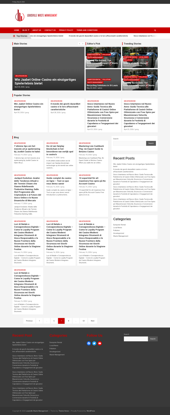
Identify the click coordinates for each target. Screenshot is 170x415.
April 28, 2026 (55, 112)
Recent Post (22, 335)
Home (16, 30)
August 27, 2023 (92, 66)
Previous (29, 321)
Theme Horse (64, 411)
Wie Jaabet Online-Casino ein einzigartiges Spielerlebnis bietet (49, 36)
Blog (24, 30)
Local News (143, 57)
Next (92, 321)
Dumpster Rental (94, 54)
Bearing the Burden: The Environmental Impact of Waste (102, 61)
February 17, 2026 (20, 203)
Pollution (106, 54)
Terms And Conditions (87, 30)
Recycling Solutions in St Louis (102, 85)
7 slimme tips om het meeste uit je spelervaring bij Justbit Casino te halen (27, 149)
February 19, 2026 (20, 155)
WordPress (91, 411)
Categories (58, 335)
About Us (36, 30)
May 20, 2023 (91, 88)
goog (27, 87)
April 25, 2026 (92, 129)
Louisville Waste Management (37, 411)
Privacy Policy (66, 30)
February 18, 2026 (85, 155)
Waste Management (95, 57)
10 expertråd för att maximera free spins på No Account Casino (92, 181)
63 (84, 321)
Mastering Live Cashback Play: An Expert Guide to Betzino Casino (91, 149)
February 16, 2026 (52, 187)
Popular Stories (22, 95)
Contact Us (50, 30)
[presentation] (79, 43)
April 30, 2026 (19, 87)
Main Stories (20, 43)
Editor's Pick (93, 43)
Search (115, 139)
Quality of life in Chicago (135, 63)
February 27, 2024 (129, 66)
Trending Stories (132, 43)
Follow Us (94, 335)
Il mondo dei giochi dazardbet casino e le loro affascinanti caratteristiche (110, 36)
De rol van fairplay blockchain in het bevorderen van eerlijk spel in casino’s (59, 150)
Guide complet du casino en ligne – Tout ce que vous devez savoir (58, 181)
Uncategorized (21, 76)
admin (102, 66)
